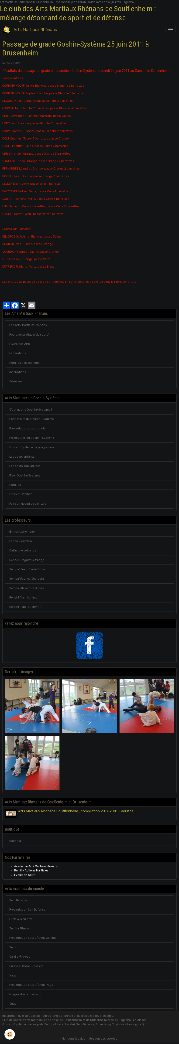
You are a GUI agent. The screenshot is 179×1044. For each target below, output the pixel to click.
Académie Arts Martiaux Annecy (36, 866)
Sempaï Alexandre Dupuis (26, 588)
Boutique (15, 841)
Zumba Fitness (19, 928)
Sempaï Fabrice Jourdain (26, 578)
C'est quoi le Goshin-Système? (30, 409)
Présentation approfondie (27, 428)
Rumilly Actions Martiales (31, 870)
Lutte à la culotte (20, 919)
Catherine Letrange (22, 550)
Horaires (15, 484)
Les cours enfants (21, 456)
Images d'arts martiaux (25, 994)
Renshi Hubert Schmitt (25, 607)
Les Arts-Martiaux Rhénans (28, 325)
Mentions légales (73, 1038)
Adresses (15, 381)
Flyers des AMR (19, 344)
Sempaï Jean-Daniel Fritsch (28, 569)
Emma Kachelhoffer (22, 531)
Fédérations (17, 353)
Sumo (13, 947)
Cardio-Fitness (19, 956)
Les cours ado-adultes (25, 466)
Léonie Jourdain (20, 541)
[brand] (31, 30)
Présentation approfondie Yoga (31, 984)
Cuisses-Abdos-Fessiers (26, 966)
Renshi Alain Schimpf (24, 597)
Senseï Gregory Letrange (26, 560)
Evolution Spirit (24, 875)
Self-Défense (18, 900)
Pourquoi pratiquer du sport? (29, 334)
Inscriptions (17, 372)
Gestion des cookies (103, 1038)
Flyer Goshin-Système (24, 475)
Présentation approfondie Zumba (32, 937)
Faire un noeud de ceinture (27, 503)
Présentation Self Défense (27, 909)
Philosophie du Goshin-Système (31, 437)
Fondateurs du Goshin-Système (31, 419)
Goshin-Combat (20, 494)
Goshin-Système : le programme (31, 447)
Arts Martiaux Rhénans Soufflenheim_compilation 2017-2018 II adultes (76, 811)
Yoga (12, 975)
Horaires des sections (24, 362)
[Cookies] (10, 1034)
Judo (13, 1003)
